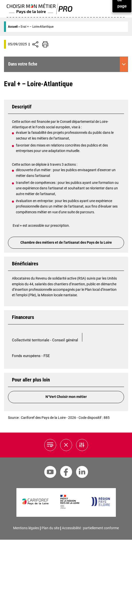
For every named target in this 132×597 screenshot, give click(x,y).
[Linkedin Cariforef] (82, 473)
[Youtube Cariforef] (50, 473)
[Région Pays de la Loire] (100, 505)
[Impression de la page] (45, 44)
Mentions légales (26, 528)
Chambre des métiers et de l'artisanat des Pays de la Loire (66, 242)
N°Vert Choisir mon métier (66, 397)
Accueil (13, 26)
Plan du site (50, 528)
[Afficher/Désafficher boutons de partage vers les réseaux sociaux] (35, 44)
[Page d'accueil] (40, 13)
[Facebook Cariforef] (66, 473)
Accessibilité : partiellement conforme (90, 528)
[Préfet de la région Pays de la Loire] (69, 507)
